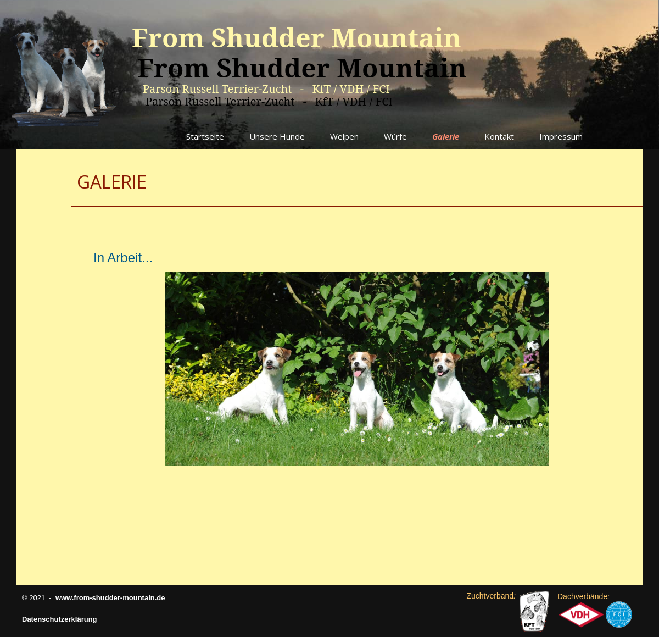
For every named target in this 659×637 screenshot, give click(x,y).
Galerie (445, 136)
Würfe (395, 136)
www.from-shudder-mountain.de (110, 598)
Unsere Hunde (277, 136)
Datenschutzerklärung (59, 619)
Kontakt (499, 136)
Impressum (561, 136)
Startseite (205, 136)
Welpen (344, 136)
